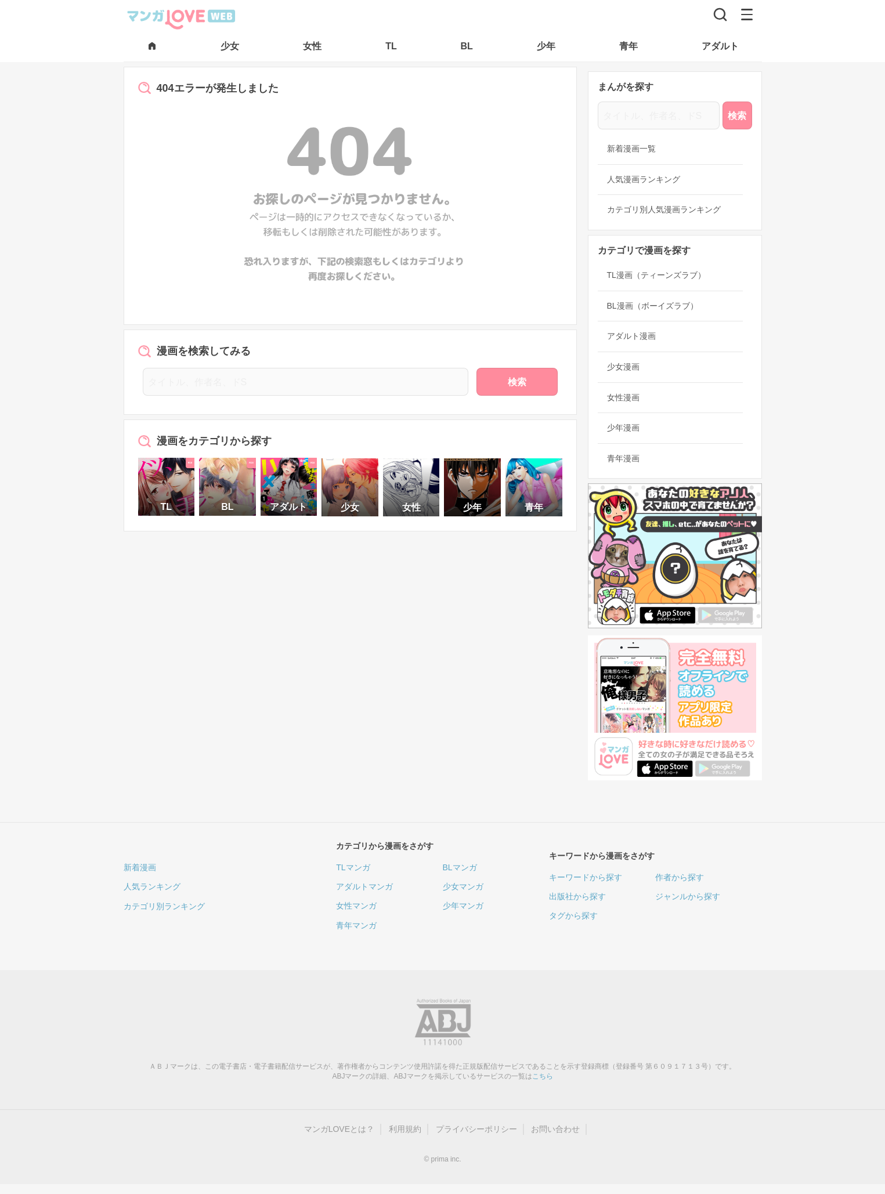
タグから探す (573, 915)
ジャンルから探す (687, 896)
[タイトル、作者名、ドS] (305, 382)
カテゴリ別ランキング (164, 906)
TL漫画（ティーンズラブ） (656, 275)
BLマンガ (460, 867)
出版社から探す (577, 896)
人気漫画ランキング (643, 179)
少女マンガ (463, 886)
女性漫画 (623, 397)
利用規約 (405, 1129)
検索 (517, 382)
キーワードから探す (585, 877)
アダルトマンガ (364, 886)
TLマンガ (353, 867)
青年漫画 (623, 458)
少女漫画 (623, 366)
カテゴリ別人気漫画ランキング (664, 209)
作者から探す (679, 877)
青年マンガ (356, 925)
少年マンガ (463, 905)
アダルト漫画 (631, 336)
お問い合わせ (555, 1129)
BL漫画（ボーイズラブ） (652, 305)
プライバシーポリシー (476, 1129)
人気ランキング (152, 886)
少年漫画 (623, 427)
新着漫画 (140, 867)
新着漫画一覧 (631, 148)
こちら (542, 1076)
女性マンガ (356, 905)
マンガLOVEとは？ (339, 1129)
